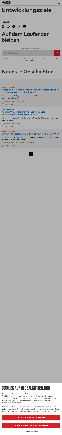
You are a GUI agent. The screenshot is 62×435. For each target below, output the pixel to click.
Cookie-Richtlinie (31, 432)
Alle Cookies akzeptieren (31, 417)
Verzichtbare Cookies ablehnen (31, 425)
